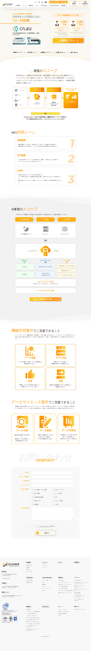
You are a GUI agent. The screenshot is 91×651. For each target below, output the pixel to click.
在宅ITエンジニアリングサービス (79, 586)
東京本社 (4, 571)
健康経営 (44, 584)
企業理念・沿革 (29, 565)
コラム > (60, 562)
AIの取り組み (44, 5)
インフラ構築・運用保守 (63, 586)
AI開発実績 (28, 609)
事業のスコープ (17, 52)
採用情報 (63, 5)
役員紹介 (28, 569)
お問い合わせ (63, 2)
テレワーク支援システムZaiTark (79, 600)
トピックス (44, 567)
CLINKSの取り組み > (47, 577)
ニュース (24, 5)
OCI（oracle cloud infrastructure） (33, 617)
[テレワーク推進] (74, 3)
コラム (36, 5)
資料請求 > (28, 606)
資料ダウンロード (54, 2)
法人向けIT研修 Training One (32, 619)
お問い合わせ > (45, 606)
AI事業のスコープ (45, 52)
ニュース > (44, 562)
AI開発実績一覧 (29, 582)
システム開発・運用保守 (63, 588)
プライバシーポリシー (6, 612)
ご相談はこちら (67, 40)
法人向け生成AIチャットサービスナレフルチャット (80, 583)
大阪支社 (4, 583)
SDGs (43, 590)
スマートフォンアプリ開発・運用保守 (65, 590)
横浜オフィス (5, 592)
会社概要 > (28, 562)
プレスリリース (45, 565)
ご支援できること (60, 52)
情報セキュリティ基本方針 (63, 611)
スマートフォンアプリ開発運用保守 (33, 611)
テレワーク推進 (45, 580)
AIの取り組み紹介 (29, 580)
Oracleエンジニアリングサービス (64, 584)
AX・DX (43, 586)
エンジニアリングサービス (63, 582)
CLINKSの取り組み (54, 5)
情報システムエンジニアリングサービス (80, 590)
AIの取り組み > (29, 577)
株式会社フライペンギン (79, 609)
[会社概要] (85, 3)
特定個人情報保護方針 (62, 613)
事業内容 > (60, 577)
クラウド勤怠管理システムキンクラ (79, 596)
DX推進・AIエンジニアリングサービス (65, 593)
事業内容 (31, 5)
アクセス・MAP (29, 571)
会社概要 (18, 5)
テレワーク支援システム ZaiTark (32, 623)
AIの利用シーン (31, 52)
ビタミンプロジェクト (46, 588)
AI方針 (59, 615)
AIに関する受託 (61, 580)
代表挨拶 (28, 567)
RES (43, 582)
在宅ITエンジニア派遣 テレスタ (32, 621)
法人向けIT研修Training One (77, 593)
